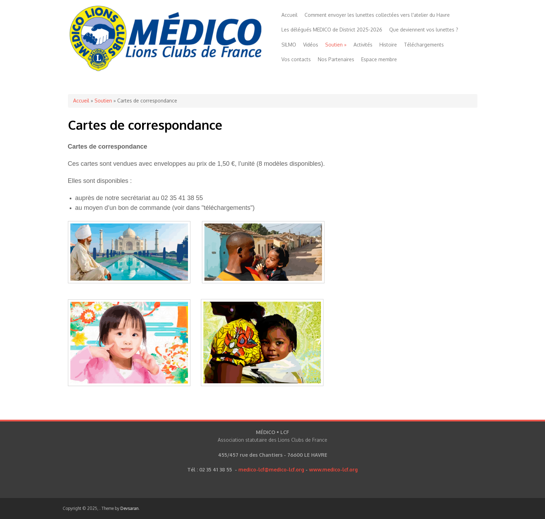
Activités (363, 45)
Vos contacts (296, 59)
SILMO (288, 45)
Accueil (289, 15)
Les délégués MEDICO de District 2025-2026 (331, 30)
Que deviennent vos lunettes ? (423, 30)
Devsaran (129, 508)
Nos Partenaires (336, 59)
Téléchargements (424, 45)
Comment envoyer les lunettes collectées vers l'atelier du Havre (377, 15)
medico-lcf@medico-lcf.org (271, 469)
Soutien (336, 45)
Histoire (388, 45)
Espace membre (379, 59)
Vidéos (310, 45)
